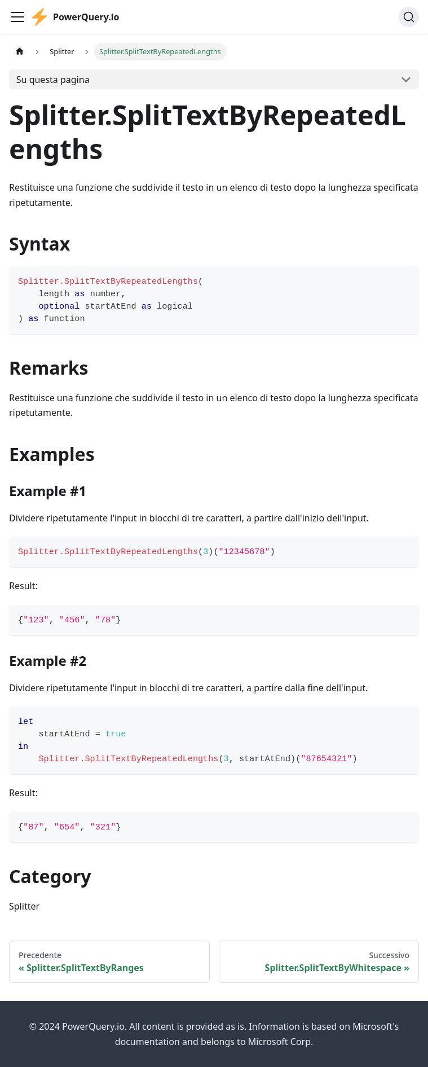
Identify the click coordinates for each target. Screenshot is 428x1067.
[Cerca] (409, 17)
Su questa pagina (53, 79)
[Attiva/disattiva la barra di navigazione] (17, 16)
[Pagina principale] (19, 51)
